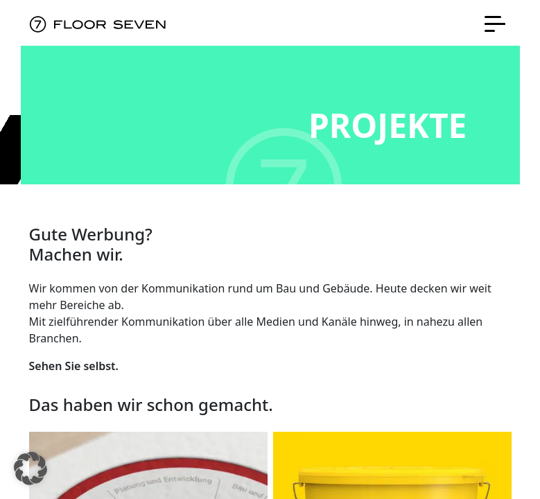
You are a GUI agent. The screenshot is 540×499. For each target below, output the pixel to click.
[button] (30, 468)
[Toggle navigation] (495, 23)
